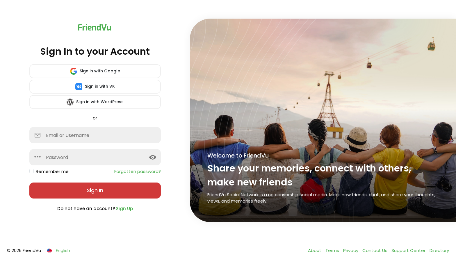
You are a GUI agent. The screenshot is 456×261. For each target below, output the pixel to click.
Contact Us (375, 250)
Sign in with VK (95, 86)
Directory (439, 250)
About (315, 250)
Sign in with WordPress (95, 102)
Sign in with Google (95, 71)
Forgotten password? (137, 171)
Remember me (52, 171)
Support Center (409, 250)
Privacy (351, 250)
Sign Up (124, 208)
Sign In (95, 190)
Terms (332, 250)
